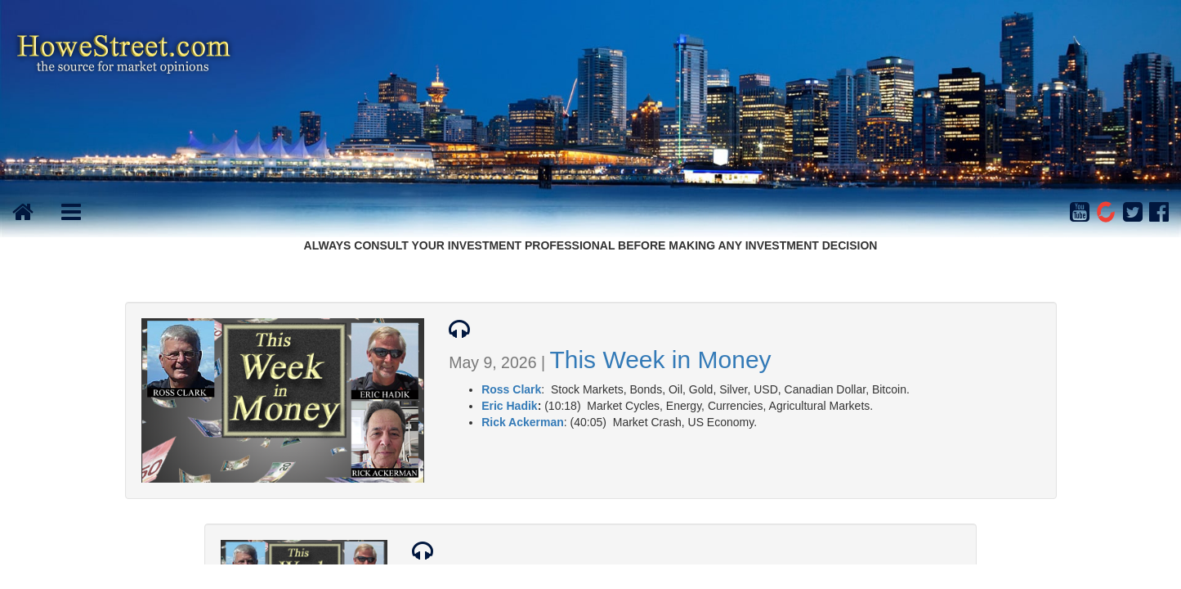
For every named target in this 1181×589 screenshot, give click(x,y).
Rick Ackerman (522, 422)
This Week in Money (660, 359)
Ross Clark (511, 389)
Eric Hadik (509, 405)
